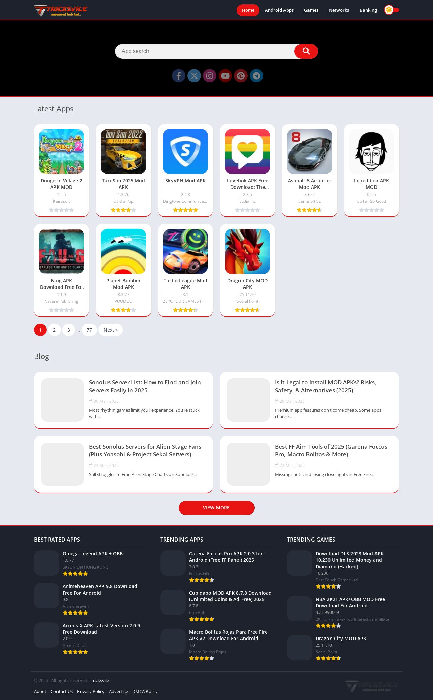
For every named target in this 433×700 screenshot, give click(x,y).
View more (216, 507)
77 (89, 330)
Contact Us (62, 691)
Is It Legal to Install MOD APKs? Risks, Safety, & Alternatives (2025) (326, 386)
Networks (339, 10)
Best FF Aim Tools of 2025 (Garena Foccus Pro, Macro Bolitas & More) (331, 450)
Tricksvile (100, 680)
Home (248, 10)
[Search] (216, 51)
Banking (368, 10)
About (40, 691)
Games (311, 10)
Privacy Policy (91, 691)
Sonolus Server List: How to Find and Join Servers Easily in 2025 (145, 386)
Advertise (118, 691)
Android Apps (279, 10)
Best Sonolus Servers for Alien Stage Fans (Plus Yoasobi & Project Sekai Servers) (145, 450)
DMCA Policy (145, 691)
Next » (111, 330)
